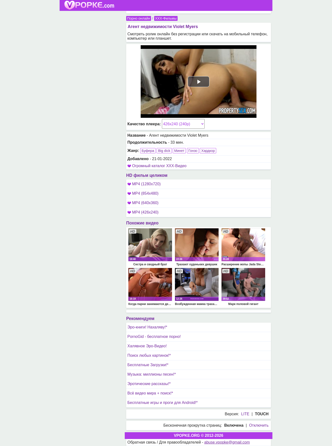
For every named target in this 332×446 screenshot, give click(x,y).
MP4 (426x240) (143, 212)
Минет (179, 151)
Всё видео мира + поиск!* (150, 393)
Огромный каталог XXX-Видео (159, 166)
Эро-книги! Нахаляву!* (147, 327)
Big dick (164, 151)
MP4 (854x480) (143, 193)
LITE (245, 414)
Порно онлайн (138, 18)
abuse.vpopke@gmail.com (227, 442)
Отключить (259, 425)
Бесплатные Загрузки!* (147, 365)
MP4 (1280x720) (144, 184)
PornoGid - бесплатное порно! (154, 336)
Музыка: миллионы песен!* (151, 374)
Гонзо (192, 151)
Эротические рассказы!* (149, 384)
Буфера (148, 151)
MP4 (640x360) (143, 203)
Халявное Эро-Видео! (147, 346)
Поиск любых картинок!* (149, 355)
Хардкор (208, 151)
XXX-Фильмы (166, 18)
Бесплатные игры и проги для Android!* (162, 403)
